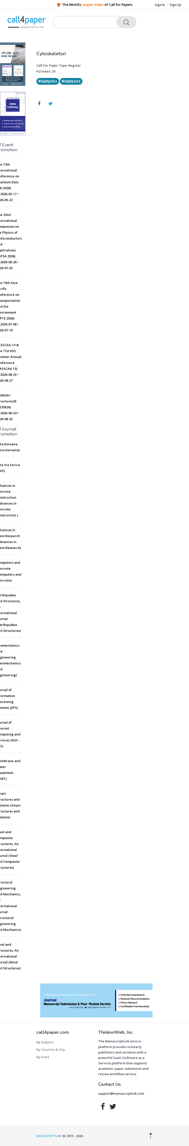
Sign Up (175, 4)
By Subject (45, 1042)
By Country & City (50, 1049)
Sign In (160, 4)
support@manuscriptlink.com (121, 1093)
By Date (42, 1057)
